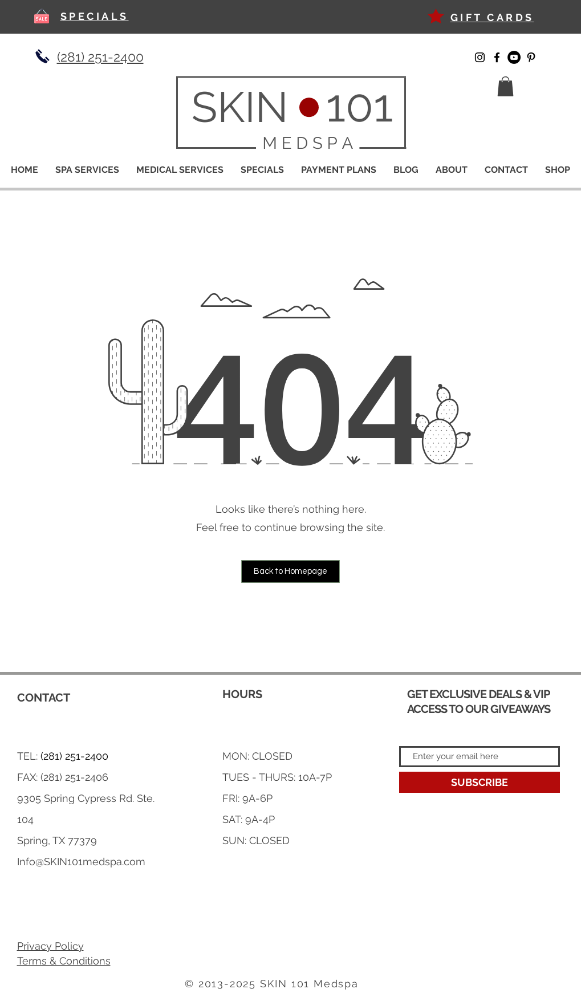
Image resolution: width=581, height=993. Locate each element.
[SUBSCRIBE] (479, 782)
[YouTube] (514, 57)
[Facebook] (496, 57)
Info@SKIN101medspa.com (81, 862)
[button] (505, 86)
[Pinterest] (531, 57)
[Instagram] (479, 57)
